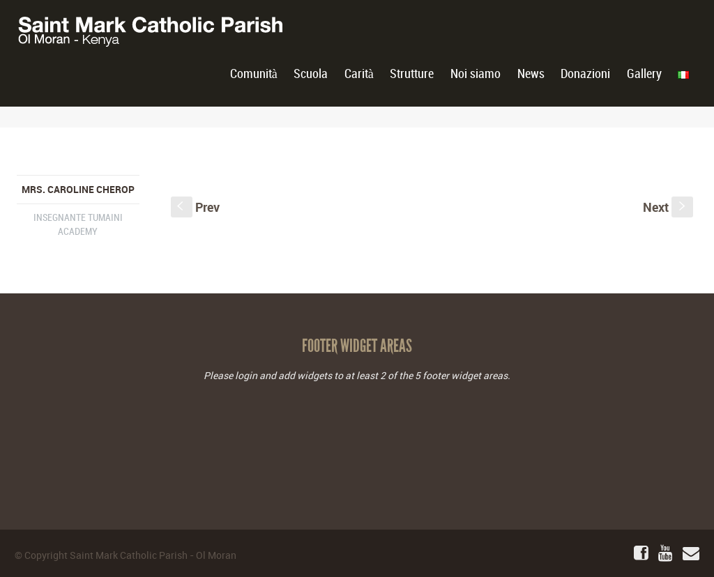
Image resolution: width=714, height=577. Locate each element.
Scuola (311, 74)
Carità (359, 74)
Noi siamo (475, 74)
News (531, 74)
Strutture (412, 74)
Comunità (254, 74)
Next (668, 207)
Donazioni (585, 74)
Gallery (644, 74)
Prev (195, 207)
